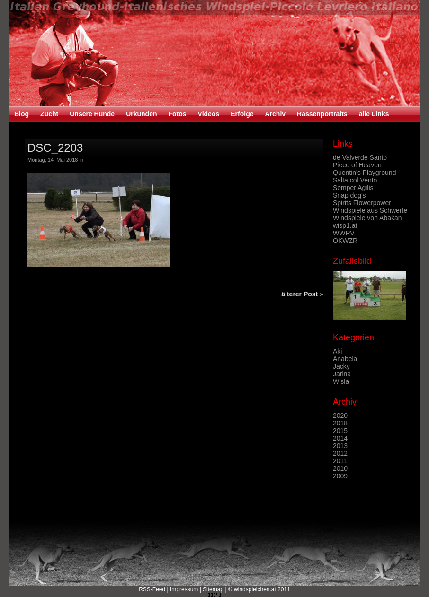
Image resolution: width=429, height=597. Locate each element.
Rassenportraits (322, 114)
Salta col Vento (355, 180)
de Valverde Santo (360, 157)
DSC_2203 (55, 147)
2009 (340, 476)
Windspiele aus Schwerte (370, 210)
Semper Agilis (353, 187)
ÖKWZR (345, 240)
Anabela (345, 359)
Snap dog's (349, 195)
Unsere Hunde (92, 114)
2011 (340, 461)
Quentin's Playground (364, 172)
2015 (340, 430)
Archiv (275, 114)
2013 (340, 446)
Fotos (177, 114)
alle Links (374, 114)
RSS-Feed (152, 589)
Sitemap (213, 589)
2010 (340, 468)
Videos (209, 114)
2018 (340, 423)
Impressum (184, 589)
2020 (340, 415)
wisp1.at (345, 225)
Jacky (341, 366)
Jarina (342, 374)
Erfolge (242, 114)
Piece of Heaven (357, 165)
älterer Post (299, 294)
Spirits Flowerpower (362, 203)
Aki (337, 351)
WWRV (344, 233)
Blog (21, 114)
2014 (340, 438)
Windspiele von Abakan (367, 218)
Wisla (341, 381)
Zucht (49, 114)
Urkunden (141, 114)
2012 (340, 453)
